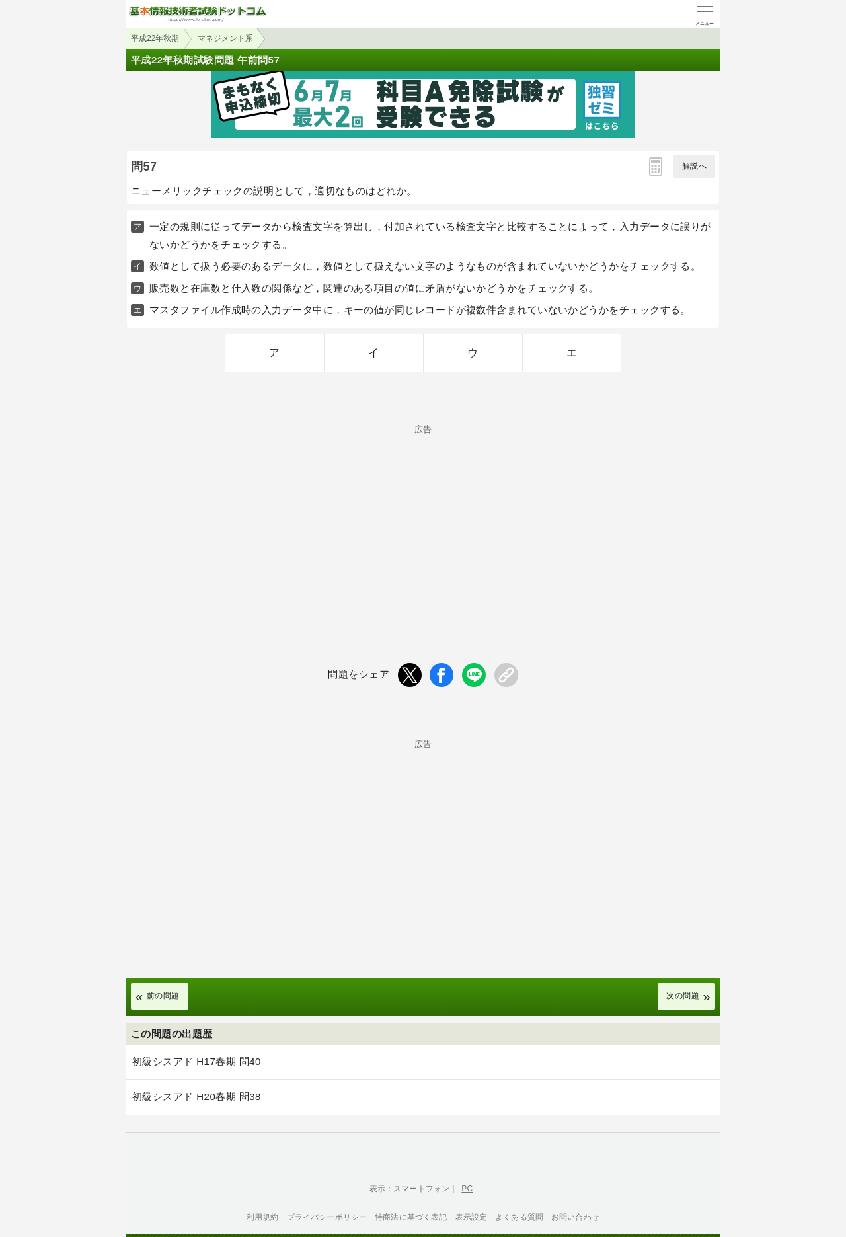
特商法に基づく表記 (411, 1217)
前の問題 (163, 995)
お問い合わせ (575, 1217)
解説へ (694, 166)
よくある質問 (519, 1217)
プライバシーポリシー (327, 1217)
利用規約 (263, 1217)
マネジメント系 (225, 38)
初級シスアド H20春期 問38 (196, 1096)
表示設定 (471, 1217)
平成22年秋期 (155, 38)
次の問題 (682, 995)
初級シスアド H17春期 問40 (196, 1061)
